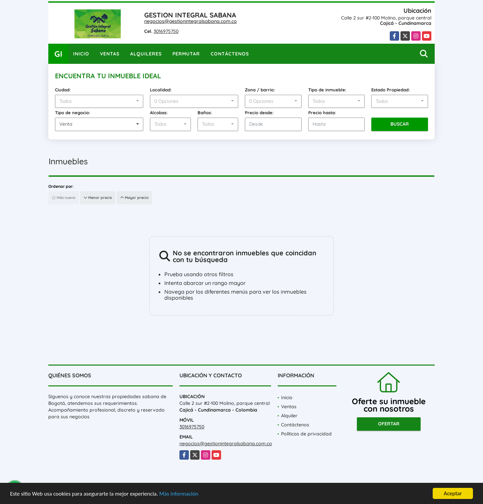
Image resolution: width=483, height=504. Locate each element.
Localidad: (161, 89)
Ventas (109, 54)
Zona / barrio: (260, 89)
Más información (178, 494)
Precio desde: (259, 112)
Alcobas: (159, 112)
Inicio (81, 54)
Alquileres (146, 54)
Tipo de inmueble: (327, 89)
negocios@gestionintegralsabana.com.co (190, 21)
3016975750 (166, 31)
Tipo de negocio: (72, 112)
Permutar (186, 54)
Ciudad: (63, 89)
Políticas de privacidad (306, 434)
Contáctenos (230, 54)
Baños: (205, 112)
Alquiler (289, 416)
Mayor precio (134, 197)
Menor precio (98, 197)
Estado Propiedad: (390, 89)
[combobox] (99, 101)
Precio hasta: (322, 112)
